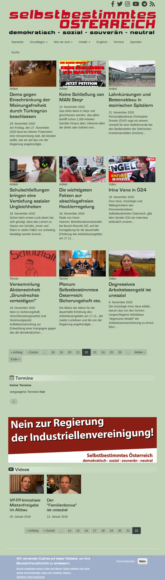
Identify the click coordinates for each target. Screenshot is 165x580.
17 (96, 530)
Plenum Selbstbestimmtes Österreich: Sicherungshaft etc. (80, 292)
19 (63, 352)
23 (96, 352)
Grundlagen (39, 42)
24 (104, 352)
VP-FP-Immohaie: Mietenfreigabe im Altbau (25, 505)
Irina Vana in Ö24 (127, 190)
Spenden (136, 42)
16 (88, 530)
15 (79, 530)
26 (121, 352)
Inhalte (84, 42)
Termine (119, 42)
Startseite (17, 42)
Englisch (102, 42)
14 (71, 530)
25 (113, 352)
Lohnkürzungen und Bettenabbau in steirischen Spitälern (131, 100)
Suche (15, 52)
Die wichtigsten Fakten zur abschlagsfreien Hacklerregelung (76, 198)
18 (54, 352)
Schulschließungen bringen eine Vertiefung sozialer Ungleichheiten (30, 198)
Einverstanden (126, 563)
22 (88, 353)
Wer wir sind (63, 42)
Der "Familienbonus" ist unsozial (62, 505)
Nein (142, 563)
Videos (18, 470)
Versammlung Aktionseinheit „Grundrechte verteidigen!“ (25, 292)
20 (71, 352)
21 (79, 352)
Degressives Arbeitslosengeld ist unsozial (130, 289)
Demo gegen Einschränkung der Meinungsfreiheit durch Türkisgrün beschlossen (30, 105)
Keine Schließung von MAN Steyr (81, 97)
